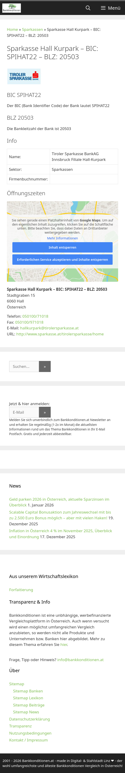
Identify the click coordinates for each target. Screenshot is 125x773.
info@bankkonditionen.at (80, 659)
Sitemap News (26, 712)
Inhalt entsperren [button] (62, 247)
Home (12, 29)
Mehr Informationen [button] (62, 238)
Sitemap (16, 683)
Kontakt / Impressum (28, 740)
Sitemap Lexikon (28, 697)
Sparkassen (32, 29)
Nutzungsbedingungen (30, 733)
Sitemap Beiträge (28, 705)
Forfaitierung (21, 589)
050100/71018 (35, 316)
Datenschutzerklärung (29, 719)
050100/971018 (29, 322)
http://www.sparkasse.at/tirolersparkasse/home (60, 334)
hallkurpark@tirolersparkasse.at (49, 328)
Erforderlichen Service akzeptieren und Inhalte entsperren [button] (62, 259)
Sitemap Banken (28, 691)
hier (63, 644)
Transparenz (20, 726)
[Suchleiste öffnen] (88, 8)
